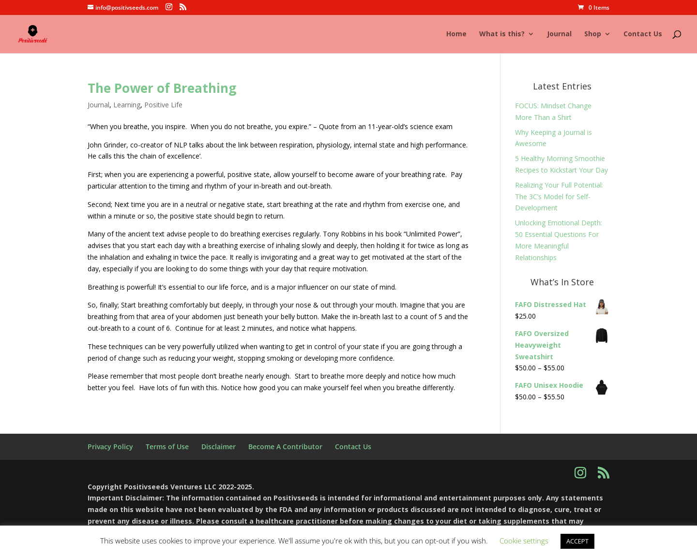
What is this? (502, 34)
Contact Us (642, 34)
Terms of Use (167, 446)
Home (456, 34)
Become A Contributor (285, 446)
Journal (559, 34)
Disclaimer (218, 446)
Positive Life (163, 104)
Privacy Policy (110, 446)
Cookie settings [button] (524, 540)
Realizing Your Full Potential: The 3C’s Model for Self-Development (559, 196)
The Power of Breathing (162, 88)
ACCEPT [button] (577, 541)
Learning (126, 104)
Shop (592, 34)
